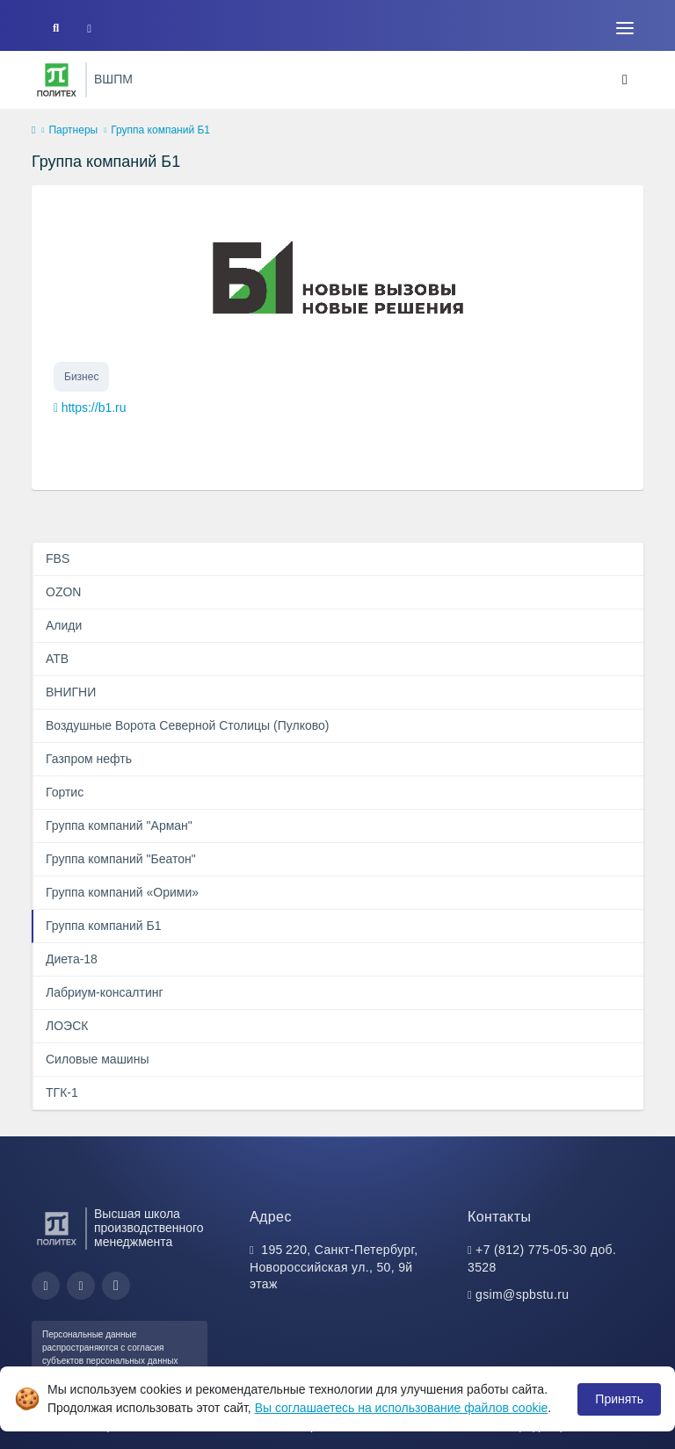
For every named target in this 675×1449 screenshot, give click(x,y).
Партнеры (73, 130)
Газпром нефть (89, 759)
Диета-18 (72, 959)
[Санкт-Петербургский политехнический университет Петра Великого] (57, 80)
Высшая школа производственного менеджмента (149, 1228)
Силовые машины (97, 1059)
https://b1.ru (94, 407)
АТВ (57, 659)
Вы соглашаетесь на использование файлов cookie (401, 1408)
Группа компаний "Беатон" (121, 859)
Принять (619, 1399)
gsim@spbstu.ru (522, 1294)
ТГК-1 (62, 1092)
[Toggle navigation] (624, 28)
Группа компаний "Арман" (119, 825)
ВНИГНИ (71, 692)
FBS (57, 558)
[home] (33, 131)
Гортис (64, 792)
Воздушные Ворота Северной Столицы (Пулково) (187, 725)
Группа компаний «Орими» (122, 892)
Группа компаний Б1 (104, 926)
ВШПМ (113, 79)
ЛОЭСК (67, 1026)
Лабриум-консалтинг (104, 992)
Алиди (64, 625)
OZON (63, 592)
